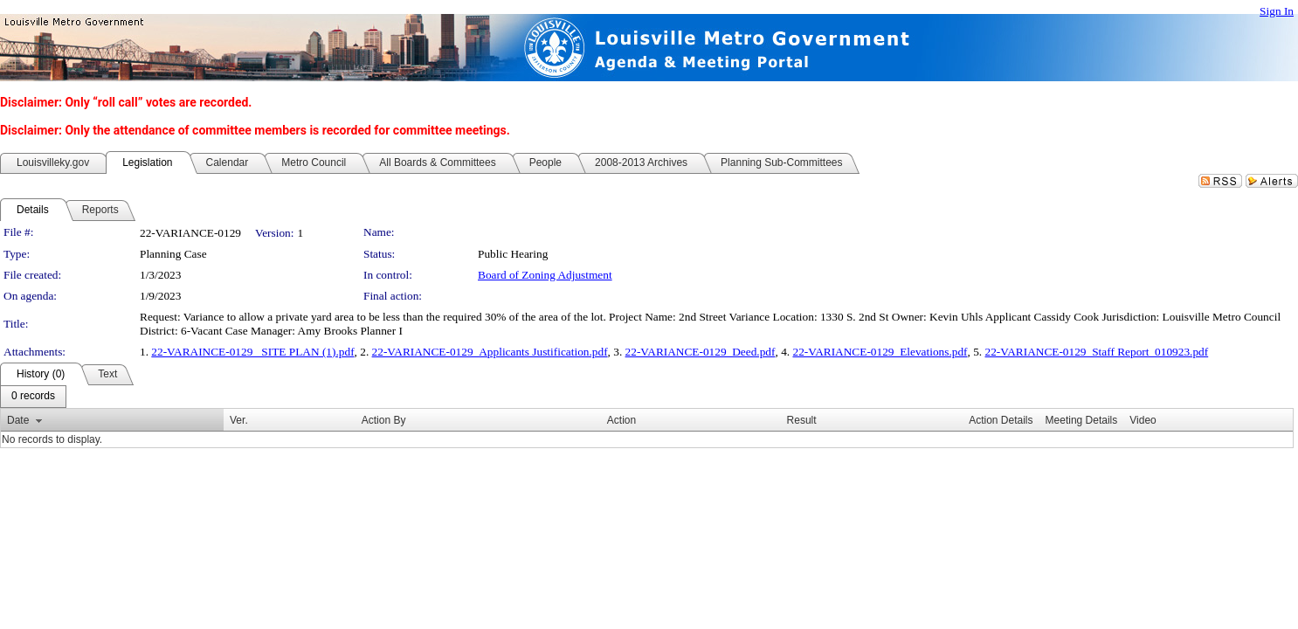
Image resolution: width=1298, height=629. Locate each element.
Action (621, 420)
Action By (384, 420)
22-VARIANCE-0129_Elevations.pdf (879, 351)
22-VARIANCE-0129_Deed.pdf (700, 351)
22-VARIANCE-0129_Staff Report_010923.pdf (1097, 351)
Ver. (239, 420)
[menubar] (33, 396)
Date (18, 420)
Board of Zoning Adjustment (545, 274)
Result (802, 420)
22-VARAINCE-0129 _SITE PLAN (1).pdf (252, 351)
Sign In (1277, 10)
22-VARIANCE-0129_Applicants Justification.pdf (490, 351)
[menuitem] (33, 396)
